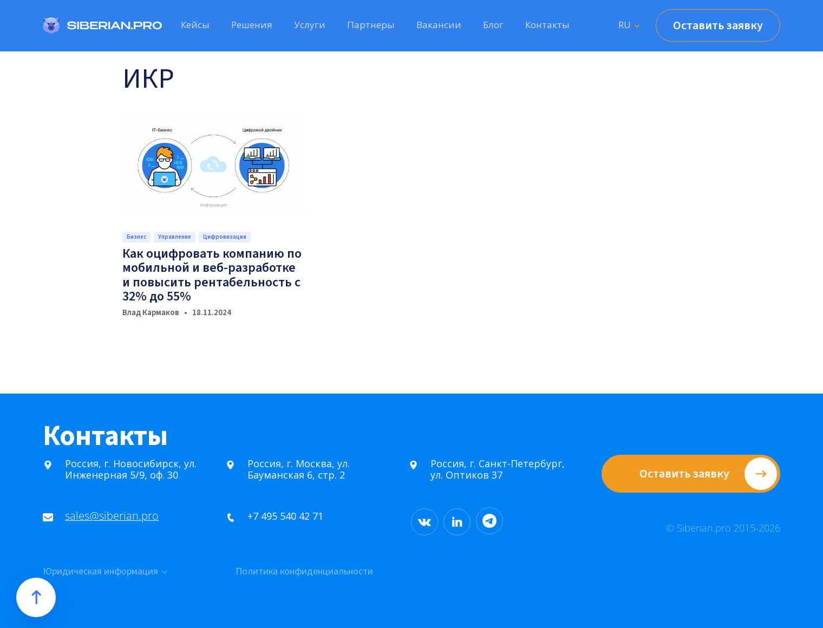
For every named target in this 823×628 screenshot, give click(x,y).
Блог (493, 24)
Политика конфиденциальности (304, 572)
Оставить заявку (718, 25)
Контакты (547, 24)
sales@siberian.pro (107, 516)
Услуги (309, 24)
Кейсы (195, 24)
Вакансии (438, 24)
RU (624, 24)
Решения (251, 24)
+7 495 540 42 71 (281, 516)
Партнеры (371, 24)
